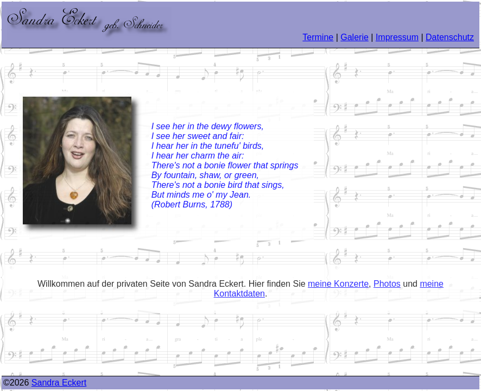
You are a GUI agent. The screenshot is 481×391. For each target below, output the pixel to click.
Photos (387, 283)
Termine (317, 37)
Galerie (354, 37)
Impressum (397, 37)
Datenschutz (450, 37)
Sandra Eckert (58, 382)
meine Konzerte (338, 283)
